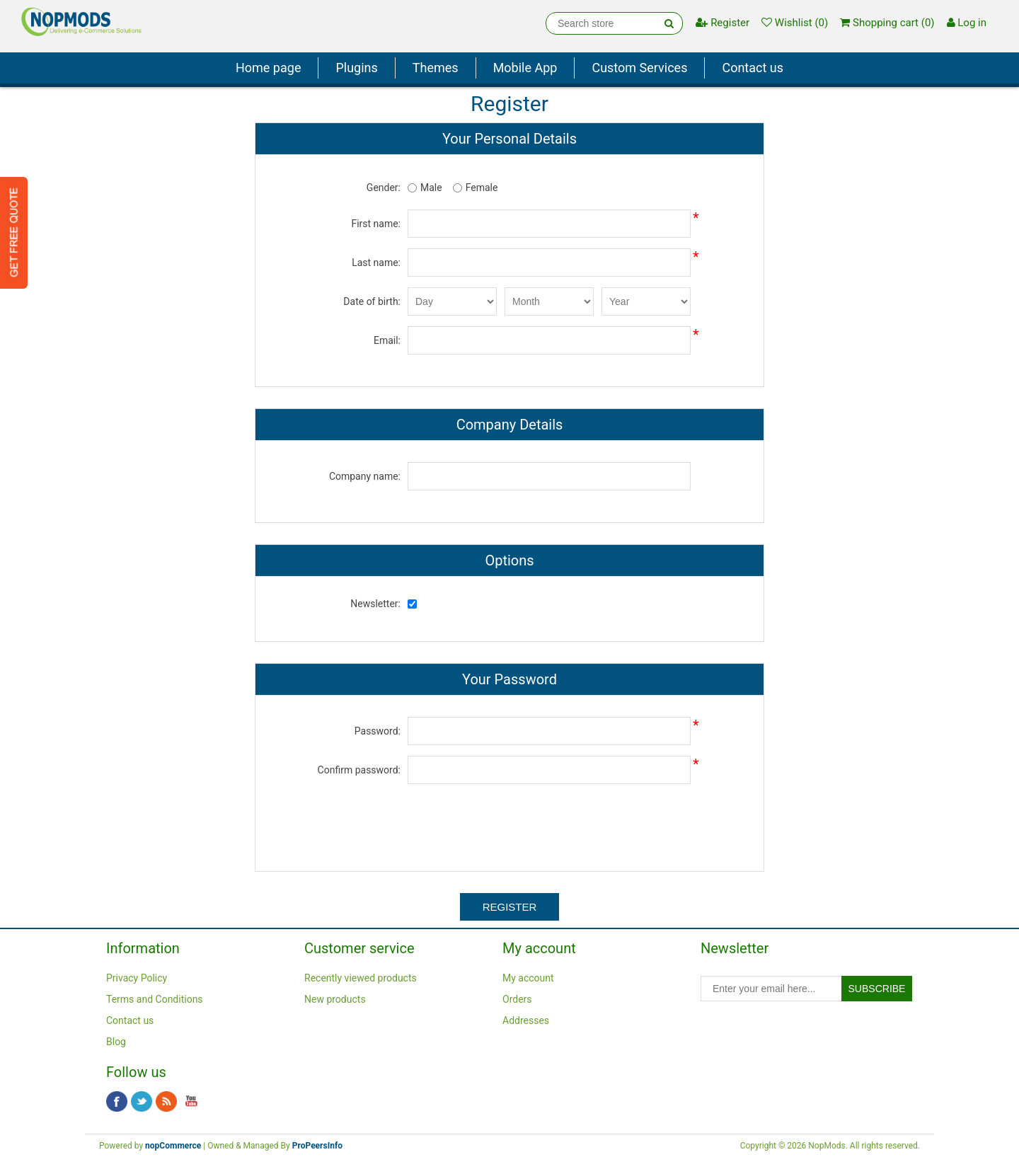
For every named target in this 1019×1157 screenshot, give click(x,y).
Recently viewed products (360, 978)
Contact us (752, 67)
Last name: (376, 262)
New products (335, 999)
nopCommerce (173, 1146)
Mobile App (525, 67)
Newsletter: (375, 603)
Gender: (384, 187)
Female (482, 187)
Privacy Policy (136, 978)
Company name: (365, 476)
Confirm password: (359, 770)
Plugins (356, 67)
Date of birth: (372, 301)
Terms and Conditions (154, 999)
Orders (517, 999)
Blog (116, 1041)
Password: (378, 731)
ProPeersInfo (317, 1146)
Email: (387, 340)
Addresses (525, 1020)
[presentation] (509, 822)
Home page (268, 67)
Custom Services (639, 67)
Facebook (116, 1101)
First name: (376, 223)
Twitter (141, 1101)
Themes (436, 67)
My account (528, 978)
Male (431, 187)
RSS (166, 1101)
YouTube (191, 1101)
